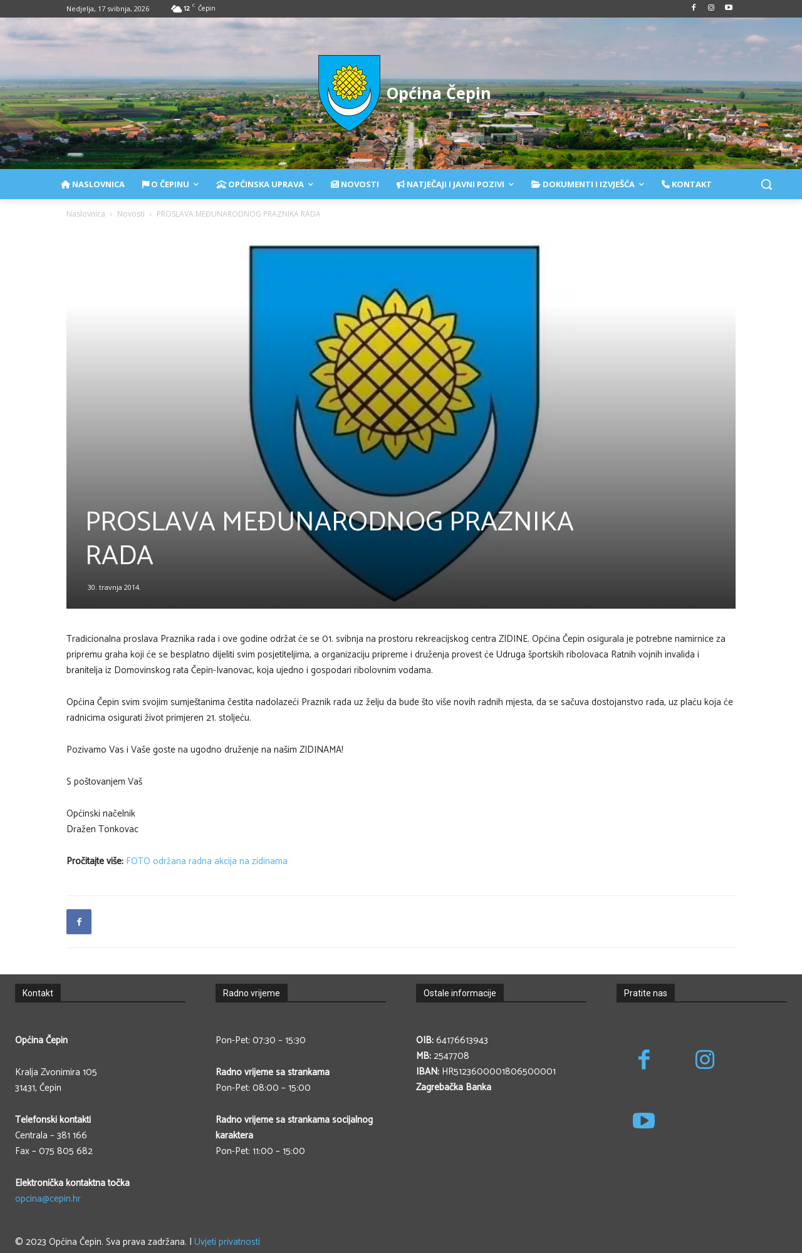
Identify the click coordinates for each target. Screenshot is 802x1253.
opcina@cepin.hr (48, 1199)
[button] (766, 184)
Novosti (131, 214)
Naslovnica (85, 214)
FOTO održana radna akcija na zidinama (207, 861)
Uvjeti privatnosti (227, 1242)
